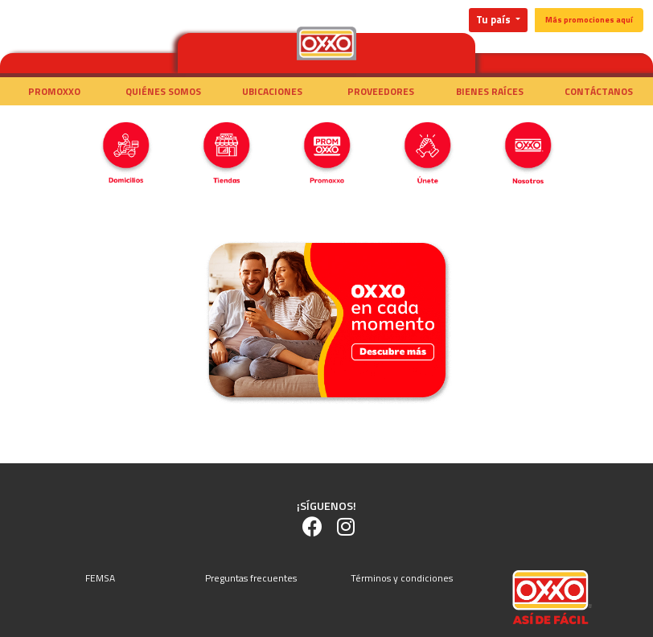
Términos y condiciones (402, 578)
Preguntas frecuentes (251, 578)
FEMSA (100, 578)
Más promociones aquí (589, 20)
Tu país (494, 19)
